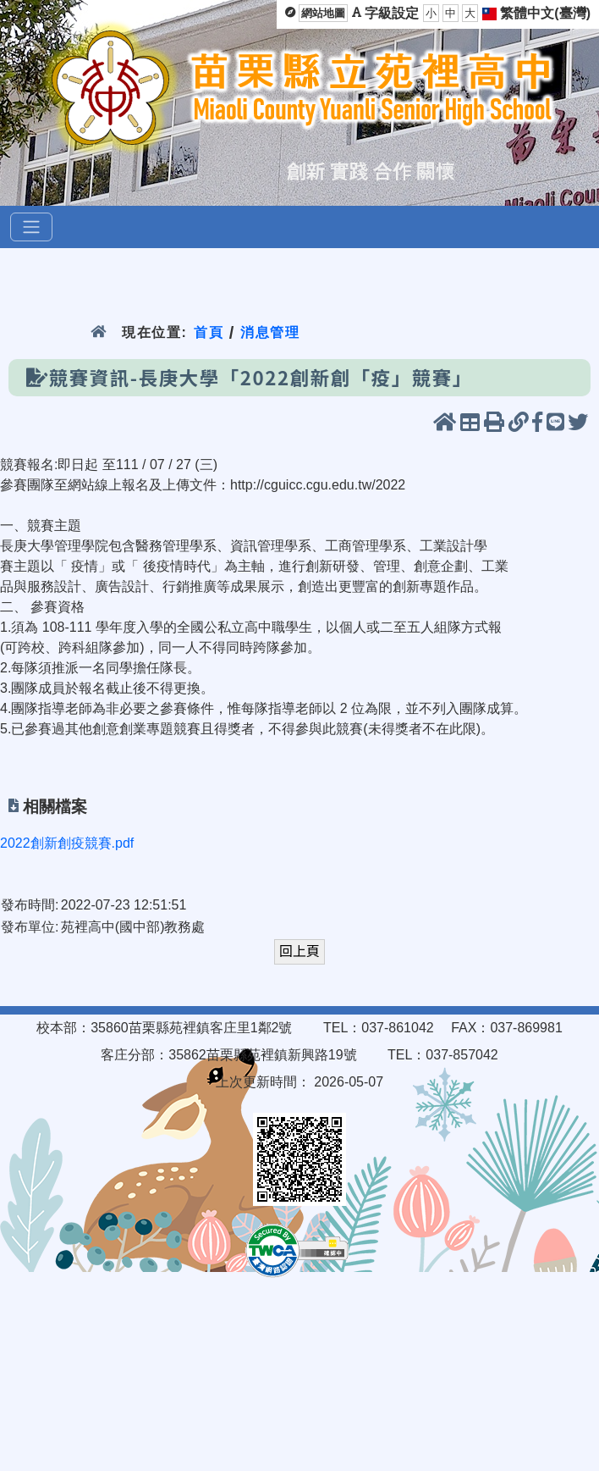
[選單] (31, 227)
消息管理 (270, 332)
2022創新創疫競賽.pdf (67, 843)
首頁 (208, 332)
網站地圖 (323, 13)
